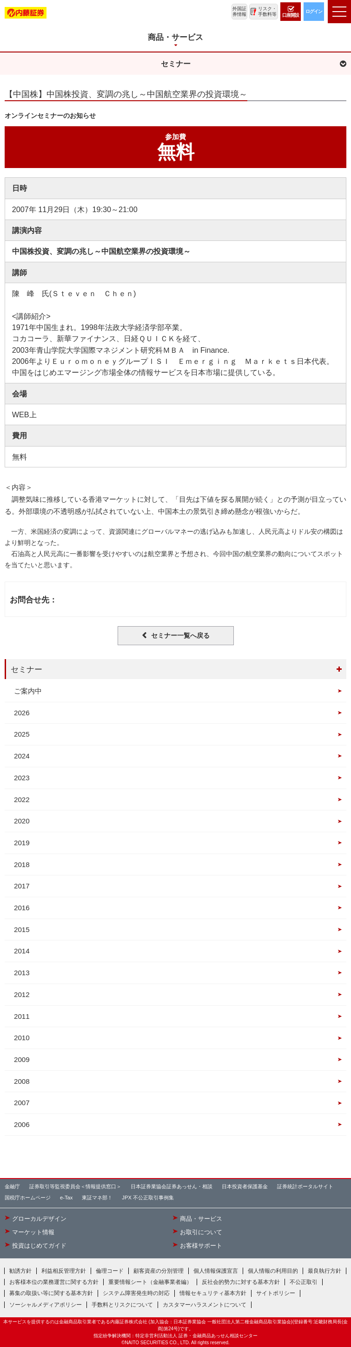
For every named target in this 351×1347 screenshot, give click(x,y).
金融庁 (12, 1186)
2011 (22, 1016)
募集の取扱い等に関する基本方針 (51, 1293)
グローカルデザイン (39, 1219)
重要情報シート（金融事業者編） (150, 1282)
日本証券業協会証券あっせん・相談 (171, 1186)
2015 (22, 929)
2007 (22, 1103)
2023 (22, 778)
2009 (22, 1059)
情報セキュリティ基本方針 (212, 1293)
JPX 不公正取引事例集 (148, 1197)
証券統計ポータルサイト (305, 1186)
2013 (22, 973)
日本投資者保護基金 (245, 1186)
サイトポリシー (275, 1293)
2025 (22, 734)
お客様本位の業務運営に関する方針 (54, 1282)
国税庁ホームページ (28, 1197)
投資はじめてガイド (39, 1246)
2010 (22, 1038)
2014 (22, 951)
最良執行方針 (324, 1271)
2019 (22, 843)
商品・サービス (201, 1219)
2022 (22, 799)
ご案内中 (28, 691)
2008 (22, 1081)
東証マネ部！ (97, 1197)
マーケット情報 (33, 1232)
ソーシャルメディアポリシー (45, 1305)
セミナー (26, 669)
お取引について (201, 1232)
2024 (22, 756)
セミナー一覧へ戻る (180, 635)
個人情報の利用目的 (273, 1271)
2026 (22, 713)
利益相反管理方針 (63, 1271)
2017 (22, 886)
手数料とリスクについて (122, 1305)
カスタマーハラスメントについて (204, 1305)
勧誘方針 (20, 1271)
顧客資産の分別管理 (158, 1271)
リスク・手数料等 (267, 11)
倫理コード (110, 1271)
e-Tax (66, 1197)
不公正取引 (304, 1282)
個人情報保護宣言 (215, 1271)
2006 (22, 1124)
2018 (22, 864)
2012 (22, 994)
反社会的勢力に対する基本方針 (241, 1282)
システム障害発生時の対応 (136, 1293)
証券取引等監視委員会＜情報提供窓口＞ (75, 1186)
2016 (22, 908)
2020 (22, 821)
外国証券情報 (239, 11)
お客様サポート (201, 1246)
